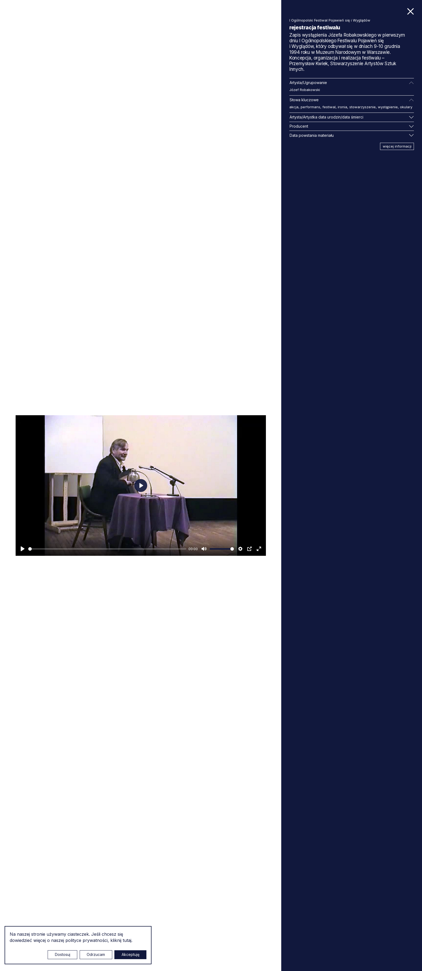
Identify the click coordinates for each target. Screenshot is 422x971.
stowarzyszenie (362, 107)
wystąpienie (388, 107)
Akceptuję (130, 954)
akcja (293, 107)
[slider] (107, 548)
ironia (342, 107)
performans (310, 107)
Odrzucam (96, 954)
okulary (406, 107)
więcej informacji (397, 146)
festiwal (329, 107)
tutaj (127, 940)
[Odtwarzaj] (22, 548)
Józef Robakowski (304, 90)
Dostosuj (62, 954)
